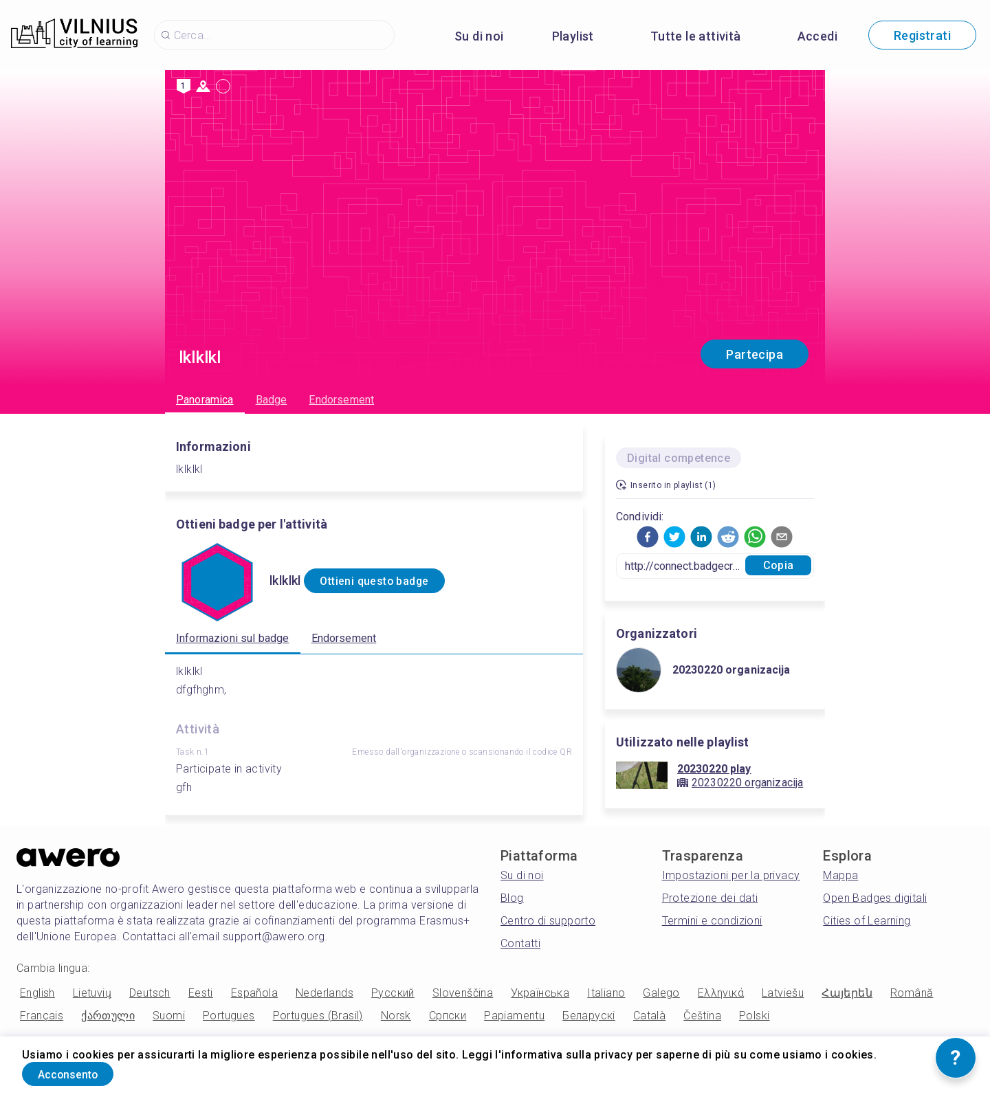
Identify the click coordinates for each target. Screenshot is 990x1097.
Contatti (520, 943)
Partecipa (754, 354)
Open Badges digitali (875, 898)
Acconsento (81, 1072)
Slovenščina (462, 992)
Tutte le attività (695, 36)
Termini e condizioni (712, 920)
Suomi (169, 1015)
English (37, 992)
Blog (512, 898)
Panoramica (205, 399)
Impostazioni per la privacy (731, 875)
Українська (540, 992)
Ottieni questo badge (390, 581)
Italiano (606, 992)
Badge (271, 399)
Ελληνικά (721, 992)
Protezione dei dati (710, 898)
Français (41, 1015)
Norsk (396, 1015)
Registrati (922, 35)
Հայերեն (847, 992)
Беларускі (588, 1015)
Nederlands (324, 992)
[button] (648, 537)
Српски (447, 1015)
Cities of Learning (866, 920)
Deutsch (149, 992)
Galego (661, 992)
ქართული (108, 1015)
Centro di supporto (547, 920)
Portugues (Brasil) (318, 1015)
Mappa (840, 875)
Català (649, 1015)
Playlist (573, 36)
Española (254, 992)
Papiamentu (514, 1015)
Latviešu (783, 992)
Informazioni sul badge (232, 638)
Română (911, 992)
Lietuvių (92, 992)
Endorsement (341, 399)
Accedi (817, 36)
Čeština (702, 1015)
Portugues (229, 1015)
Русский (393, 992)
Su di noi (479, 36)
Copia (778, 565)
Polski (754, 1015)
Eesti (200, 992)
